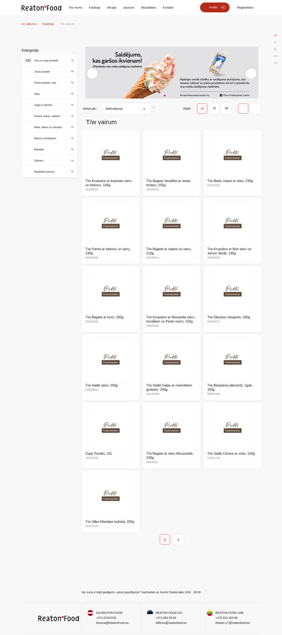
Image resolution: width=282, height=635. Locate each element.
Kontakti (168, 7)
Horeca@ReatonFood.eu (112, 623)
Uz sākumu (29, 24)
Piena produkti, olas (45, 82)
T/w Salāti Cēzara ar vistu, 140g (231, 453)
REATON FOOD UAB (229, 612)
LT (275, 42)
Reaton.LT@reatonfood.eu (232, 623)
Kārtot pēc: (90, 108)
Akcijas (111, 7)
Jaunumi (128, 7)
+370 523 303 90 (226, 617)
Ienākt (213, 7)
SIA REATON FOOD (109, 612)
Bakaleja (39, 149)
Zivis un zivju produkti (46, 60)
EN (276, 56)
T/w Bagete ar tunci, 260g (104, 317)
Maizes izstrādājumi (45, 138)
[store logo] (41, 7)
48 (226, 108)
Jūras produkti (42, 71)
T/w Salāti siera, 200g (101, 385)
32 (214, 108)
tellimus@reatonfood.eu (171, 623)
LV (275, 35)
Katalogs (94, 7)
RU (276, 63)
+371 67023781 (106, 617)
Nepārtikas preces (44, 171)
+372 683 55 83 (166, 617)
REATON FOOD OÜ (169, 612)
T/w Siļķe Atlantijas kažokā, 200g (109, 521)
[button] (164, 96)
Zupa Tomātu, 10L (99, 453)
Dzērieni (38, 160)
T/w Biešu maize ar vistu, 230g (230, 181)
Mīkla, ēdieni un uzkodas (48, 127)
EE (276, 49)
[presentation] (92, 74)
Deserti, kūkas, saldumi (47, 116)
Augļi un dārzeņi (43, 105)
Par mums (75, 7)
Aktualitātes (148, 7)
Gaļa (36, 93)
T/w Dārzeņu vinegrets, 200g (228, 317)
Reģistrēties (245, 7)
